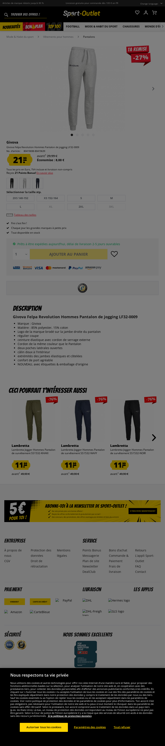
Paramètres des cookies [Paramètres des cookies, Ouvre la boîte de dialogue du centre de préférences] (90, 735)
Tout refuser (122, 735)
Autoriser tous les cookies (43, 735)
